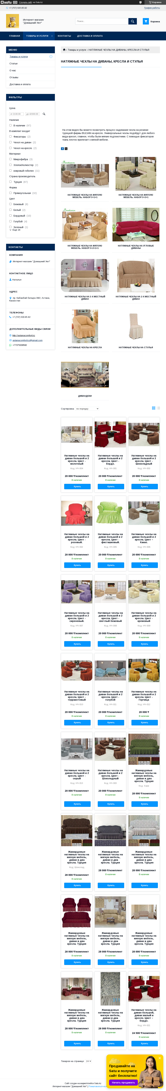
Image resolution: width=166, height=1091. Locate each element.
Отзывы (13, 77)
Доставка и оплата (90, 36)
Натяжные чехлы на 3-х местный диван (85, 297)
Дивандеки (85, 396)
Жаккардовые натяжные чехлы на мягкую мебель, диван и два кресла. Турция (144, 776)
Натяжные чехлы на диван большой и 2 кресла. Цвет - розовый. (76, 538)
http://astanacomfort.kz (23, 335)
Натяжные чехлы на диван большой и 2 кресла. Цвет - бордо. (110, 459)
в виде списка (158, 408)
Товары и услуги (37, 36)
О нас (12, 70)
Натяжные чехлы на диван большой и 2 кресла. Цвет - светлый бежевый (110, 617)
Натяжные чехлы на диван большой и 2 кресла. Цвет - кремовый (143, 617)
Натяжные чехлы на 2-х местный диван (136, 297)
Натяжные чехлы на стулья (136, 347)
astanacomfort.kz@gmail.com (28, 340)
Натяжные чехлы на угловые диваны (136, 247)
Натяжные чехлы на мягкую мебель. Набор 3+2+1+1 (85, 247)
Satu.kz (97, 1083)
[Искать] (132, 21)
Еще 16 (16, 230)
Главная (14, 36)
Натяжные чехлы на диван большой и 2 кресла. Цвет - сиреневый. (76, 617)
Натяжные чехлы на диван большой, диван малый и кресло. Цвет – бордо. (143, 1015)
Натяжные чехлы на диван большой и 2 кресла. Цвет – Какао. (143, 538)
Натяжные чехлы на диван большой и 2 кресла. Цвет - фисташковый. (110, 538)
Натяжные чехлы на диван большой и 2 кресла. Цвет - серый (76, 774)
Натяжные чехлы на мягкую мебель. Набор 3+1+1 (85, 196)
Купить (77, 486)
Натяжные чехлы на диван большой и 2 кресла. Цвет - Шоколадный (143, 459)
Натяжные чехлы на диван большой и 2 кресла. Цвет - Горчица (143, 695)
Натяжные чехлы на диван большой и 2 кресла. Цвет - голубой (110, 695)
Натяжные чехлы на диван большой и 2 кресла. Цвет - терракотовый (76, 695)
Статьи (13, 63)
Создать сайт (25, 2)
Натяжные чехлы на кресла (85, 347)
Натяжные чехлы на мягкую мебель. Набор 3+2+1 (136, 196)
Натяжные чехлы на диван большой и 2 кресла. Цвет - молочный (76, 459)
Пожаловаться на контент (101, 1086)
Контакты (64, 36)
